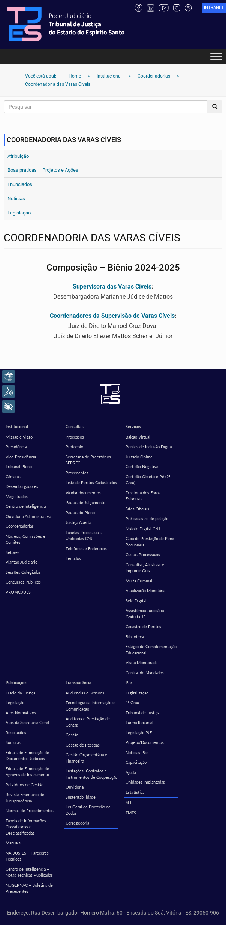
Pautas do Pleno (80, 512)
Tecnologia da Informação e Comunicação (90, 705)
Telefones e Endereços (86, 548)
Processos (75, 436)
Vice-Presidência (21, 456)
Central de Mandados (145, 672)
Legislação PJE (139, 732)
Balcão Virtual (138, 436)
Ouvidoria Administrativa (28, 516)
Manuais (13, 842)
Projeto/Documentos (145, 742)
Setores (12, 552)
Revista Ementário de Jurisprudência (25, 797)
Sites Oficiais (137, 508)
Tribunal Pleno (19, 466)
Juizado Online (139, 456)
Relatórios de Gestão (24, 784)
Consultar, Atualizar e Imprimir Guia (145, 567)
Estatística (135, 792)
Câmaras (13, 476)
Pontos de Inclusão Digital (149, 446)
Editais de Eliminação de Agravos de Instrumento (27, 771)
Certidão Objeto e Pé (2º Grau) (148, 479)
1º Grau (132, 702)
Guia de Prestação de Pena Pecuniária (150, 541)
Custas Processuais (143, 554)
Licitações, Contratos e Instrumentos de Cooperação (91, 774)
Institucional (17, 426)
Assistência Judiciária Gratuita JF (145, 613)
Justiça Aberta (78, 522)
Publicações (16, 682)
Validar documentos (83, 492)
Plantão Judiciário (21, 562)
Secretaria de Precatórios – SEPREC (90, 459)
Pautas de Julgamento (85, 502)
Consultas (75, 426)
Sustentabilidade (81, 797)
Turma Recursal (139, 722)
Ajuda (131, 772)
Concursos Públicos (23, 581)
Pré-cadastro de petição (147, 518)
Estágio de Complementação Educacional (151, 649)
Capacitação (136, 762)
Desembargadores (22, 486)
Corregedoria (78, 822)
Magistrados (17, 496)
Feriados (73, 558)
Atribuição (18, 156)
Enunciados (19, 184)
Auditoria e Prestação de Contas (88, 721)
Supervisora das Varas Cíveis (112, 286)
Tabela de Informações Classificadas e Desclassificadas (26, 826)
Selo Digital (136, 600)
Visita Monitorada (141, 662)
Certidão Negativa (142, 466)
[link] (214, 8)
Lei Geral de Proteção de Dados (88, 810)
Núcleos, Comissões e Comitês (25, 539)
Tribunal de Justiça (142, 712)
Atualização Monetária (145, 590)
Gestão (72, 734)
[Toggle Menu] (216, 56)
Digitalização (137, 692)
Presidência (16, 446)
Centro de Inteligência (26, 506)
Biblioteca (135, 636)
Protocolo (74, 446)
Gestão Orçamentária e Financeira (86, 757)
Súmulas (13, 742)
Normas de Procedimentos (30, 810)
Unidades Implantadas (145, 782)
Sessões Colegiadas (23, 572)
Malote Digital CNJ (143, 528)
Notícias (16, 198)
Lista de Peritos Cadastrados (91, 482)
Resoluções (16, 732)
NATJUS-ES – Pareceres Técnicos (27, 856)
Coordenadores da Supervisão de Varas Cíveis (112, 315)
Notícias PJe (137, 752)
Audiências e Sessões (85, 692)
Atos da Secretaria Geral (27, 722)
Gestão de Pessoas (83, 744)
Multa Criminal (139, 580)
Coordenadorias (20, 526)
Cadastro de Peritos (143, 626)
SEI (128, 802)
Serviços (133, 426)
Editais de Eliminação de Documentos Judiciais (27, 755)
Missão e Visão (19, 436)
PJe (129, 682)
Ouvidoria (75, 786)
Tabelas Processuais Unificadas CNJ (84, 535)
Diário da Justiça (20, 692)
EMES (131, 812)
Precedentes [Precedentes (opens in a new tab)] (77, 472)
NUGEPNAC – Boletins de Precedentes (29, 888)
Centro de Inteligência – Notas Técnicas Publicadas (29, 872)
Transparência (78, 682)
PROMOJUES (18, 592)
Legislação (19, 213)
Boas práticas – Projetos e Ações (42, 170)
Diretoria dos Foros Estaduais (143, 495)
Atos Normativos (21, 712)
